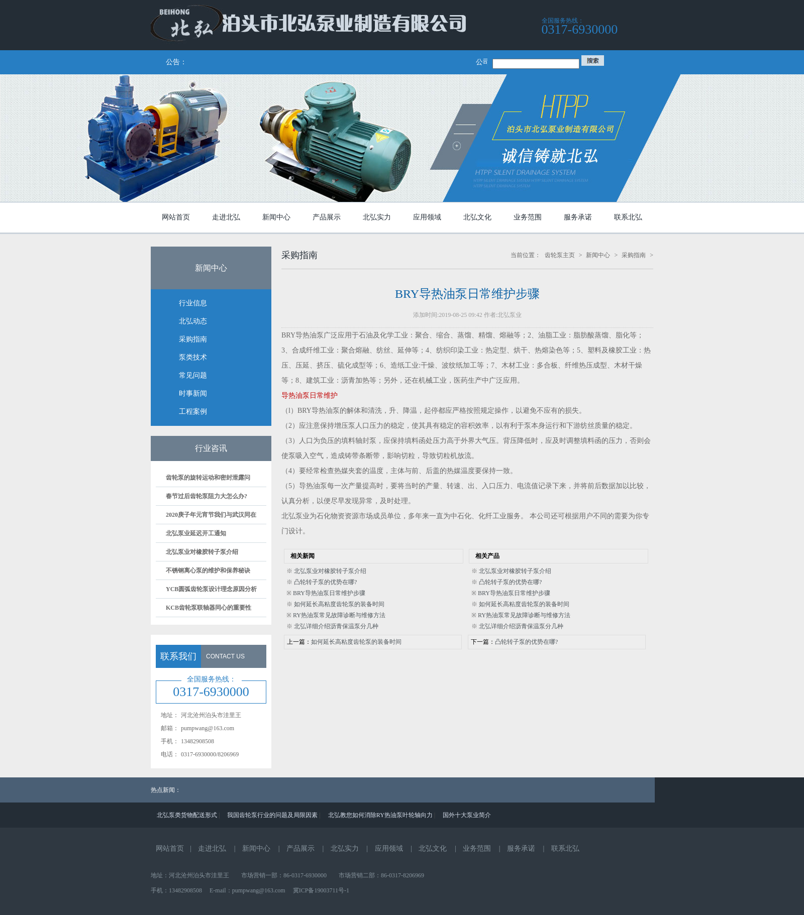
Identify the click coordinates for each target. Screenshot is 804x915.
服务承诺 (521, 848)
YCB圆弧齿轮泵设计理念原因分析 (211, 589)
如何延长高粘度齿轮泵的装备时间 (339, 604)
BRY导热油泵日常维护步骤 (329, 593)
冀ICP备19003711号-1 (321, 890)
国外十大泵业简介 (467, 815)
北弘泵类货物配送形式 (187, 815)
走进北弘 (212, 848)
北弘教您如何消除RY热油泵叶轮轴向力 (380, 815)
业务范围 (477, 848)
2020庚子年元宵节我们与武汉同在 (211, 514)
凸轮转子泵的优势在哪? (325, 582)
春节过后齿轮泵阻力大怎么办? (206, 496)
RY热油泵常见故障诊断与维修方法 (339, 615)
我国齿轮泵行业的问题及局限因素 (272, 815)
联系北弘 (565, 848)
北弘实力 (345, 848)
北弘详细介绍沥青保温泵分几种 (336, 626)
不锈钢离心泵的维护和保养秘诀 (208, 570)
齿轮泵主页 (560, 255)
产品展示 (300, 848)
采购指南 (634, 255)
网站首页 (170, 848)
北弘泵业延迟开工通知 (196, 533)
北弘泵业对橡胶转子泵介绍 (202, 551)
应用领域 (389, 848)
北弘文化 (433, 848)
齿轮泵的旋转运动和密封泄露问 (208, 477)
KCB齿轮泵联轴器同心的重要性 (208, 607)
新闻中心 (598, 255)
